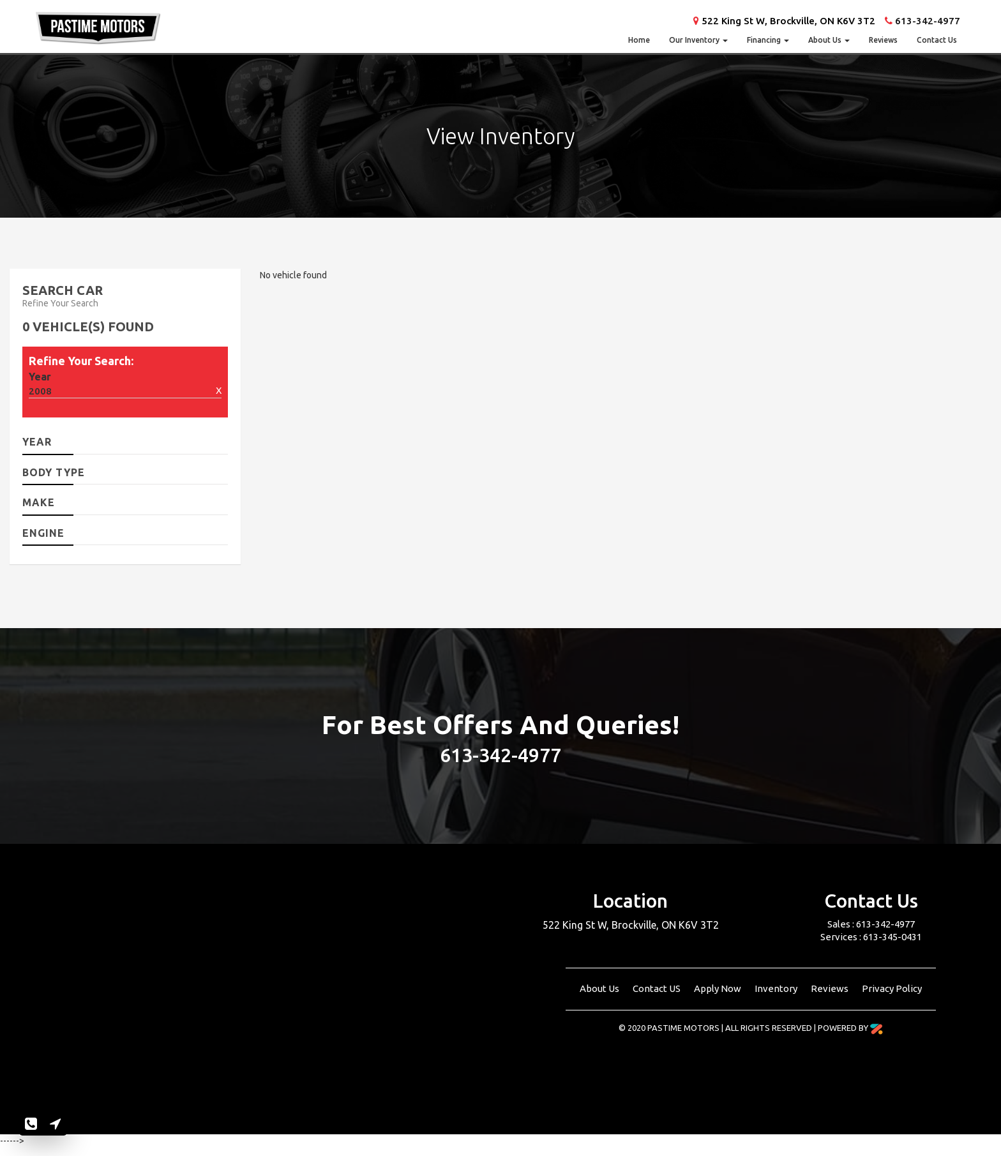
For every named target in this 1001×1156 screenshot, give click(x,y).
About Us (829, 40)
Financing (768, 40)
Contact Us (937, 40)
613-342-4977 (927, 20)
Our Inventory (698, 40)
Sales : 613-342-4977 (871, 924)
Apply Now (718, 988)
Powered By (850, 1027)
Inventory (777, 988)
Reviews (883, 40)
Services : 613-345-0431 (871, 936)
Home (639, 40)
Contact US (657, 988)
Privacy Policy (892, 988)
